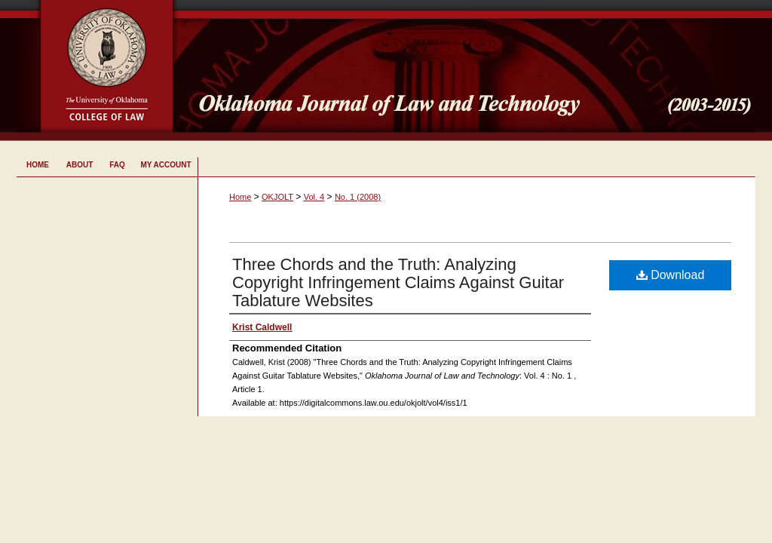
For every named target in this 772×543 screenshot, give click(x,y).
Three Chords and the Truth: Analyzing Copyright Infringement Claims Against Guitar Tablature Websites (398, 282)
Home (240, 196)
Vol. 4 (314, 196)
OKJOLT (277, 196)
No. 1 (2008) (358, 196)
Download (670, 274)
